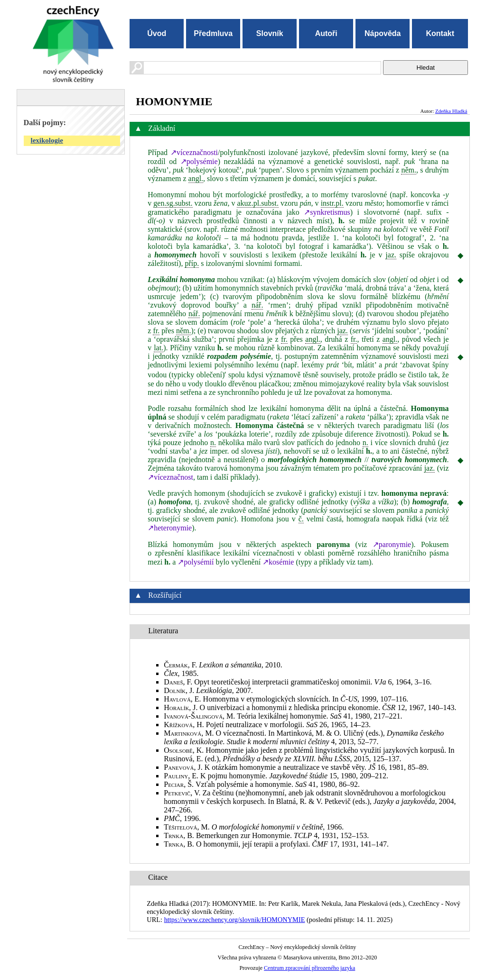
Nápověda (382, 33)
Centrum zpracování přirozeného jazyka (309, 968)
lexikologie (47, 140)
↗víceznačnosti (194, 152)
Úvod (156, 33)
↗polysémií (196, 562)
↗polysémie (199, 161)
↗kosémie (278, 562)
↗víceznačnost (170, 477)
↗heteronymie (170, 528)
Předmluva (213, 33)
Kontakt (440, 33)
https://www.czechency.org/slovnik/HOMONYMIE (234, 919)
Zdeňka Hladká (451, 111)
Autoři (326, 33)
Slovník (269, 33)
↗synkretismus (327, 212)
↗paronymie (392, 544)
